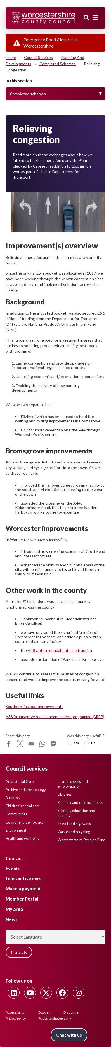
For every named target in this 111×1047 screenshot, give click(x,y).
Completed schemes (57, 63)
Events (13, 868)
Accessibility (15, 1012)
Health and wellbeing (22, 838)
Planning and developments (80, 802)
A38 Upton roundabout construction (60, 650)
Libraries (65, 794)
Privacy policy (16, 1018)
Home (11, 57)
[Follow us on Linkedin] (14, 993)
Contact (14, 858)
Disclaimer (71, 1012)
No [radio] (93, 743)
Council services (38, 57)
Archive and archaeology (26, 789)
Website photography (55, 1018)
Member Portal (22, 898)
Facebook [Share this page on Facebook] (8, 744)
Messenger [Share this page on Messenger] (53, 744)
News (12, 919)
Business (13, 797)
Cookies (44, 1012)
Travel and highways (74, 823)
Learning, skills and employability (73, 783)
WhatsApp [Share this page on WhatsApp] (42, 744)
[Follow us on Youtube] (30, 993)
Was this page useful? (84, 736)
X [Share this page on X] (20, 744)
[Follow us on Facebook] (62, 993)
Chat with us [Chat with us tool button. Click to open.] (69, 1034)
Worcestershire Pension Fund (81, 840)
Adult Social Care (20, 781)
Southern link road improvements (34, 706)
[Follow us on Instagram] (78, 993)
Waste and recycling (74, 831)
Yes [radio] (76, 743)
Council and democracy (25, 822)
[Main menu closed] (95, 17)
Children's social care (23, 806)
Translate (18, 952)
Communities (16, 814)
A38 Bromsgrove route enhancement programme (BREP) (55, 716)
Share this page (18, 736)
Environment (16, 830)
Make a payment (23, 888)
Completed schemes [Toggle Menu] (28, 94)
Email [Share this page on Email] (31, 744)
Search (86, 17)
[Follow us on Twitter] (46, 993)
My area (14, 909)
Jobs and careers (23, 878)
